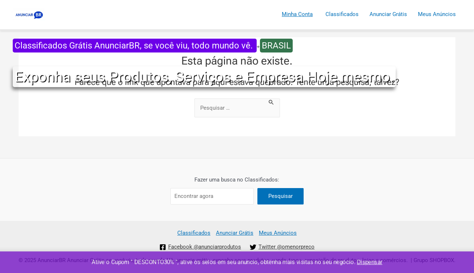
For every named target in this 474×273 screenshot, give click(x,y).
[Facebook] (200, 247)
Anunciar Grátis (388, 14)
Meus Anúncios (437, 14)
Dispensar (370, 262)
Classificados (342, 14)
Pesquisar (280, 196)
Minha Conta (297, 14)
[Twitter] (282, 247)
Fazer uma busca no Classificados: (236, 179)
